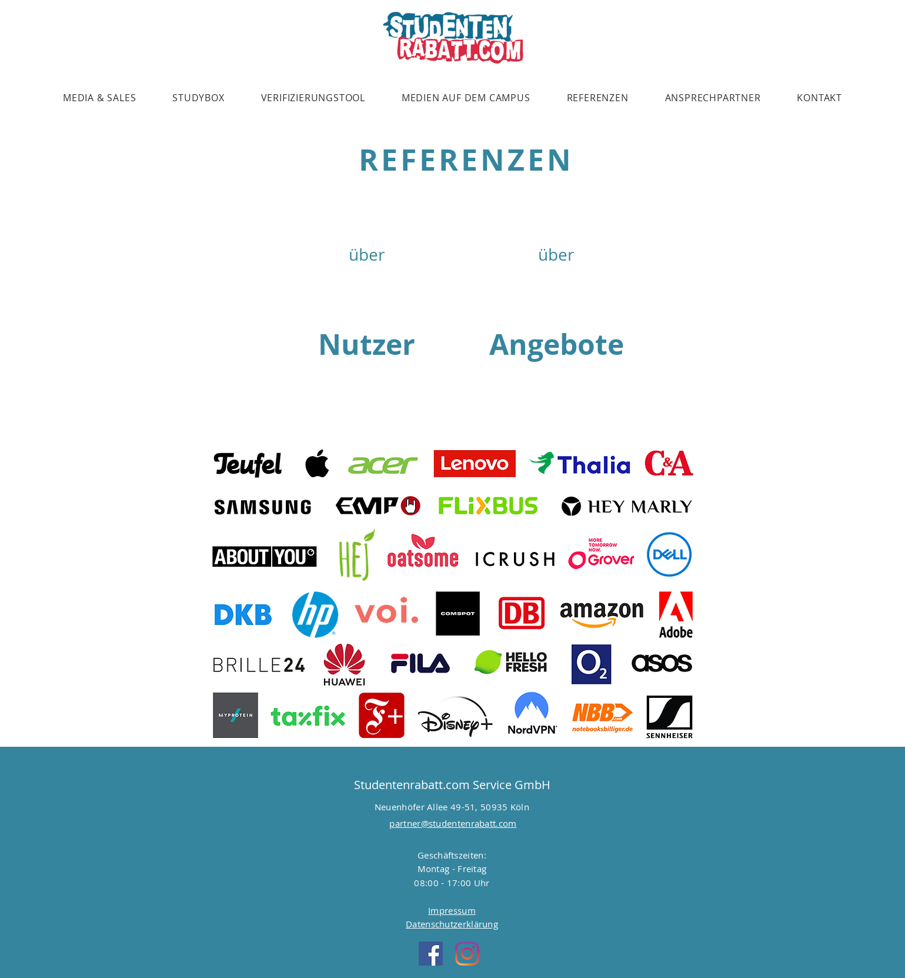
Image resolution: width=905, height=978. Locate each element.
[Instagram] (467, 954)
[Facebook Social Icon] (431, 954)
